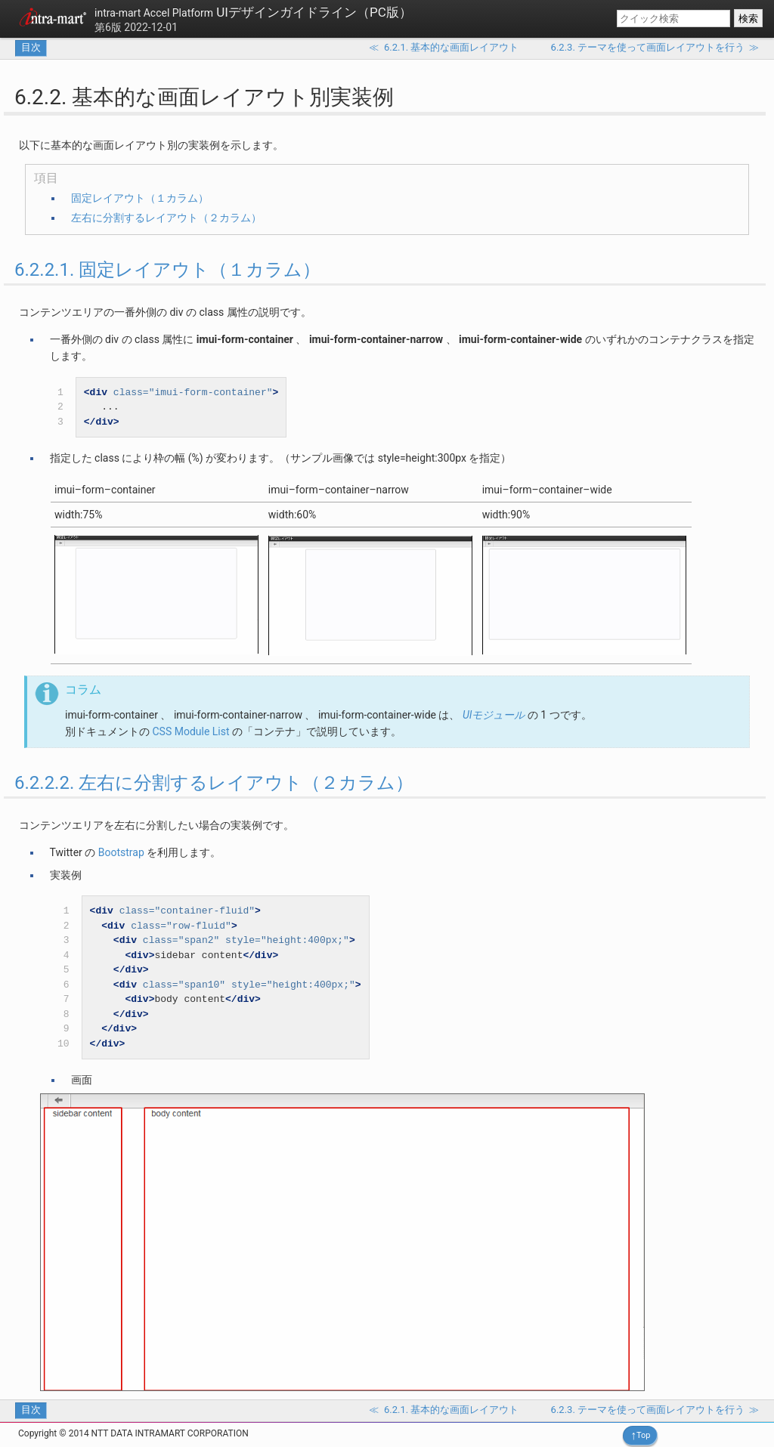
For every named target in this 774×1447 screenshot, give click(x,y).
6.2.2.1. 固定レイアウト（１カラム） (167, 269)
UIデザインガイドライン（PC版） (253, 12)
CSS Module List (190, 731)
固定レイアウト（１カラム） (140, 198)
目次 (31, 47)
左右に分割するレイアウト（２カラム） (166, 218)
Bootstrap (121, 852)
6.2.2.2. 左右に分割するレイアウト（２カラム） (213, 782)
